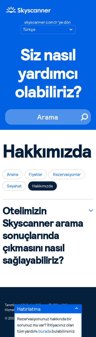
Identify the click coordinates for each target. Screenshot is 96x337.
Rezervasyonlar (67, 174)
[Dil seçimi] (48, 29)
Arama (12, 174)
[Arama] (48, 117)
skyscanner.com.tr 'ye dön (47, 22)
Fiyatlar (35, 174)
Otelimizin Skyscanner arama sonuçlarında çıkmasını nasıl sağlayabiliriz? (43, 235)
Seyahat (14, 186)
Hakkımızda (42, 186)
